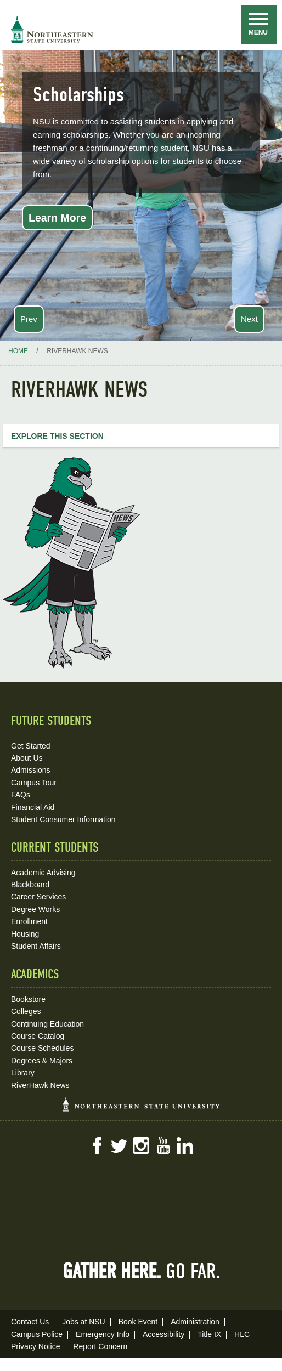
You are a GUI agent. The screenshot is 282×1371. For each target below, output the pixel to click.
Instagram (141, 1145)
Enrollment (29, 921)
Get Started (30, 745)
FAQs (20, 794)
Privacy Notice (35, 1346)
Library (23, 1072)
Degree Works (35, 909)
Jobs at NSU (83, 1321)
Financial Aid (32, 807)
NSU (52, 29)
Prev (28, 319)
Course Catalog (37, 1036)
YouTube (163, 1145)
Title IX (209, 1334)
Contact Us (30, 1321)
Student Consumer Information (63, 819)
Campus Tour (34, 782)
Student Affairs (36, 946)
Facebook (97, 1145)
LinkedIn (185, 1145)
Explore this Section (57, 436)
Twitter (119, 1145)
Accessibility (163, 1334)
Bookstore (28, 999)
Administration (195, 1321)
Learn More (57, 218)
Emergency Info (102, 1334)
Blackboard (30, 884)
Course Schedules (42, 1048)
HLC (242, 1334)
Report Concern (100, 1346)
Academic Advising (43, 872)
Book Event (138, 1321)
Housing (25, 934)
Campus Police (37, 1334)
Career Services (38, 896)
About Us (27, 758)
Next (249, 319)
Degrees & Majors (41, 1060)
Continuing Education (47, 1023)
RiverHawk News (40, 1085)
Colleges (26, 1011)
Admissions (30, 770)
